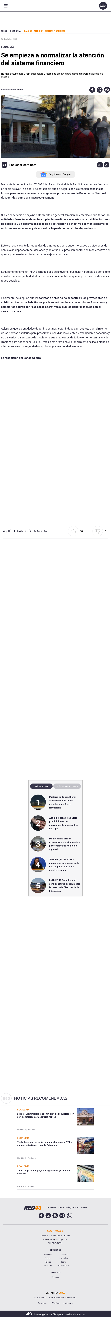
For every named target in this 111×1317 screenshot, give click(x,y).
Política (48, 1262)
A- (106, 165)
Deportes (63, 1255)
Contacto (42, 1303)
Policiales (63, 1258)
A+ (100, 165)
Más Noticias (63, 1266)
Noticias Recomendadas (40, 1098)
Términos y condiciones (62, 1303)
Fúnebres (55, 1277)
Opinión (48, 1258)
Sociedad (48, 1255)
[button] (91, 90)
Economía (7, 47)
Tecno (63, 1262)
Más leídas (41, 786)
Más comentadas (67, 786)
